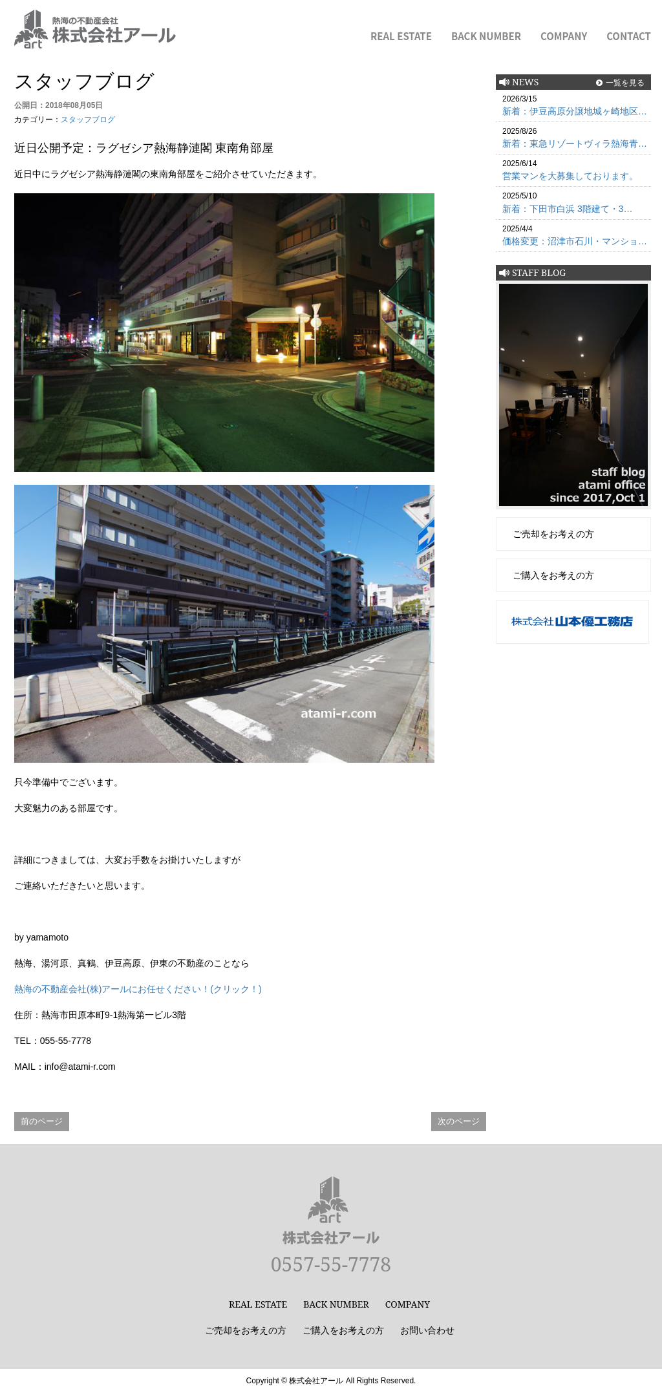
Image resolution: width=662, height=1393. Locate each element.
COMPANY (563, 36)
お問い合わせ (427, 1330)
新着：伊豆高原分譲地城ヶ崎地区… (574, 111)
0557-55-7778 (331, 1264)
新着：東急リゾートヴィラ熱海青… (574, 143)
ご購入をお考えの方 (553, 575)
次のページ (459, 1121)
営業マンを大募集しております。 (570, 176)
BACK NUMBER (486, 36)
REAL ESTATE (401, 36)
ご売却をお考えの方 (553, 534)
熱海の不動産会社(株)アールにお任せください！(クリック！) (138, 989)
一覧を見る (625, 82)
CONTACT (628, 36)
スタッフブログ (88, 119)
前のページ (42, 1121)
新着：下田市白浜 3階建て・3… (567, 209)
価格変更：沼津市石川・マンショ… (574, 241)
